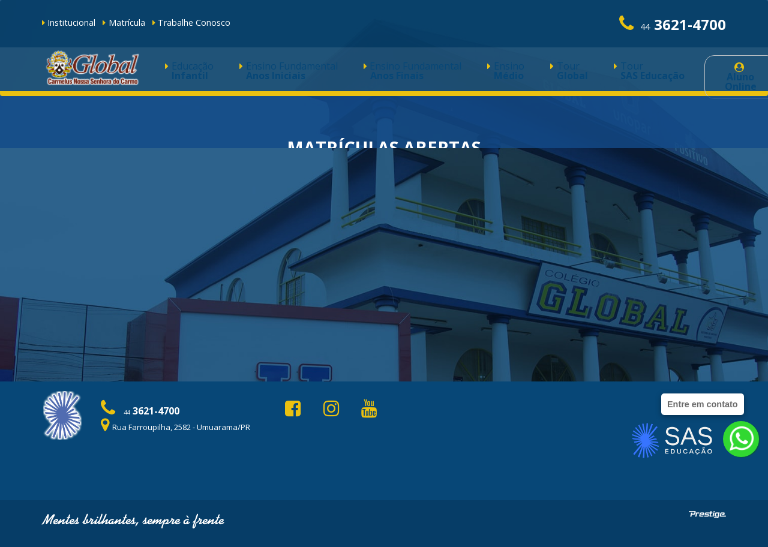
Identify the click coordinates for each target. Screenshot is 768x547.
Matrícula (124, 22)
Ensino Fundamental (259, 73)
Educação (181, 73)
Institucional (68, 22)
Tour (479, 73)
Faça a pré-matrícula (384, 276)
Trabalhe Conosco (191, 22)
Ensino (432, 73)
